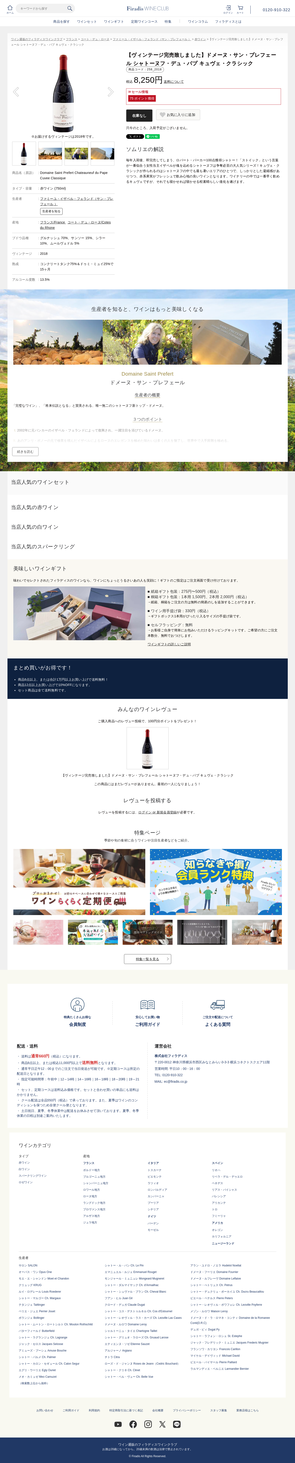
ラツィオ (153, 1183)
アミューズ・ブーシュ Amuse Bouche (43, 1350)
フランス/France (53, 222)
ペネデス (217, 1183)
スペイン (217, 1163)
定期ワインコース (144, 21)
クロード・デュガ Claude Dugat (125, 1304)
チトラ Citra (112, 1357)
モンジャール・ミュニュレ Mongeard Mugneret (134, 1278)
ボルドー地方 (91, 1170)
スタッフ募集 (218, 1410)
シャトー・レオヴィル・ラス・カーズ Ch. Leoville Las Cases (143, 1317)
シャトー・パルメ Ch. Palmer (37, 1357)
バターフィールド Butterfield (36, 1331)
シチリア (153, 1209)
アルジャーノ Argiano (118, 1350)
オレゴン (217, 1230)
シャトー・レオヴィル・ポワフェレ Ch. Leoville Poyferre (226, 1304)
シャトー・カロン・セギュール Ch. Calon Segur (49, 1363)
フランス (71, 39)
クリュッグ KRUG (30, 1285)
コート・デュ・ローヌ (95, 39)
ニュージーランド (223, 1243)
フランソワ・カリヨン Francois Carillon (215, 1349)
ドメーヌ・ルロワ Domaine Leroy (126, 1324)
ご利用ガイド (71, 1410)
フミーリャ (219, 1216)
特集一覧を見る (147, 959)
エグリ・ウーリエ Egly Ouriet (37, 1370)
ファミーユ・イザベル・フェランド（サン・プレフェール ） (152, 39)
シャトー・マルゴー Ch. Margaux (40, 1298)
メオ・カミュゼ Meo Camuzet (38, 1376)
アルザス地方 (91, 1216)
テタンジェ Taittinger (32, 1304)
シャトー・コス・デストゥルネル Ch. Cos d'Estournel (138, 1311)
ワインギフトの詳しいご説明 (169, 644)
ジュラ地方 (90, 1222)
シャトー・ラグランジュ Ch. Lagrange (43, 1337)
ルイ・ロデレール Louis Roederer (40, 1291)
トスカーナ (155, 1170)
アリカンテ (219, 1202)
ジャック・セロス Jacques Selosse (41, 1344)
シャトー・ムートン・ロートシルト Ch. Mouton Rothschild (56, 1324)
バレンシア (219, 1196)
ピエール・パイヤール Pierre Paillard (213, 1362)
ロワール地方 (91, 1189)
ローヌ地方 (90, 1196)
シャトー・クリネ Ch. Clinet (122, 1370)
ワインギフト (114, 21)
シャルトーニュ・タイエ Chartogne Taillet (131, 1331)
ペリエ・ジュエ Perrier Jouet (37, 1311)
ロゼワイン (26, 1182)
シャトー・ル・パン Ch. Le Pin (124, 1265)
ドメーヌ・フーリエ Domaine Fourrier (214, 1272)
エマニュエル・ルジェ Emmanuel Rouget (131, 1272)
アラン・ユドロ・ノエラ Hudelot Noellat (215, 1265)
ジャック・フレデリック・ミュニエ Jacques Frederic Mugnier (229, 1342)
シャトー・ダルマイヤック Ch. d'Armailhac (132, 1285)
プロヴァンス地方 (94, 1209)
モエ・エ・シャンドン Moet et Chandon (44, 1278)
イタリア (153, 1163)
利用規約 (94, 1410)
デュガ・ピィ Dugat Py (205, 1329)
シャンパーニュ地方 (95, 1183)
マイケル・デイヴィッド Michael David (215, 1355)
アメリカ (217, 1223)
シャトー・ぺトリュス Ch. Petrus (211, 1285)
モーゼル (153, 1230)
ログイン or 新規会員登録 (157, 812)
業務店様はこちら (247, 1410)
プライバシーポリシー (187, 1410)
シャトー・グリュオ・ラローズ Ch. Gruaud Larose (136, 1337)
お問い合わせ (44, 1410)
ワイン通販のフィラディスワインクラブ (37, 39)
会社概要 (157, 1410)
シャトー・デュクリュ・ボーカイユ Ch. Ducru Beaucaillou (227, 1291)
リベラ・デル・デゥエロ (227, 1176)
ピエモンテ (155, 1176)
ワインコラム (198, 21)
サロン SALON (28, 1265)
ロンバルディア (157, 1189)
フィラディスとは (228, 21)
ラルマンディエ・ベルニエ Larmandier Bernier (219, 1368)
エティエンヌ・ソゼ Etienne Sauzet (127, 1344)
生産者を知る (51, 211)
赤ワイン (200, 39)
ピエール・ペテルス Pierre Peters (211, 1298)
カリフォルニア (221, 1236)
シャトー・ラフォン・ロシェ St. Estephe (216, 1336)
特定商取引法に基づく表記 (126, 1410)
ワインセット (87, 21)
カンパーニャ (156, 1196)
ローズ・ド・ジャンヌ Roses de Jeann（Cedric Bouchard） (142, 1363)
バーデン (153, 1223)
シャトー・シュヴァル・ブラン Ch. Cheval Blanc (135, 1291)
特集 (168, 21)
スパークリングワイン (33, 1175)
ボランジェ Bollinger (31, 1317)
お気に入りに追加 (181, 115)
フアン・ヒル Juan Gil (118, 1298)
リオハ (216, 1170)
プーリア (153, 1202)
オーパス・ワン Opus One (35, 1272)
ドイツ (152, 1216)
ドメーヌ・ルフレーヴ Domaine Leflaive (215, 1278)
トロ (214, 1209)
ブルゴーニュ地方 (94, 1176)
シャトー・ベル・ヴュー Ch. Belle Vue (129, 1376)
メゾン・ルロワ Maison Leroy (208, 1311)
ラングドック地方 (94, 1202)
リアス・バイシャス (224, 1189)
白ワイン (24, 1169)
